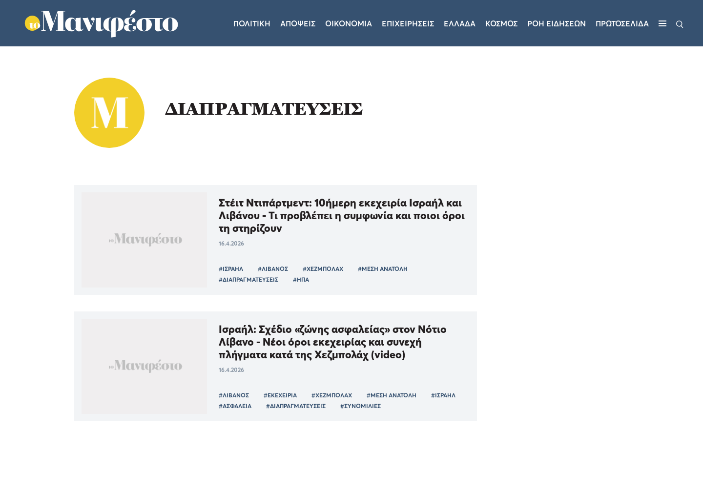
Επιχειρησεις (408, 23)
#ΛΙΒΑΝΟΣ (273, 268)
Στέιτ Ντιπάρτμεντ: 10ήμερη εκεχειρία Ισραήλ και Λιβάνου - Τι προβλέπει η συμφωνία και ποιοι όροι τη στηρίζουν (342, 215)
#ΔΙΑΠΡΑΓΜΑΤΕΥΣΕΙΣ (248, 279)
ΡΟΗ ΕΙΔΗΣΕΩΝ (556, 23)
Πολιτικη (251, 23)
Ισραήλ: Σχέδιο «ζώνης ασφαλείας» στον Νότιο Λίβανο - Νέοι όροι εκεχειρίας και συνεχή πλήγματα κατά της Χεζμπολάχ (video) (333, 342)
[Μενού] (662, 23)
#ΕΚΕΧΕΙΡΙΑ (280, 395)
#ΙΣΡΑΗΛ (231, 268)
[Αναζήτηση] (679, 23)
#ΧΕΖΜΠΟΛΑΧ (323, 268)
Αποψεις (297, 23)
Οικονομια (348, 23)
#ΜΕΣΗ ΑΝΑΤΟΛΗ (383, 268)
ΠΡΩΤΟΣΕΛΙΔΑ (622, 23)
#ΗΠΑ (301, 279)
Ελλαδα (460, 23)
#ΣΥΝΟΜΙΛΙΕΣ (360, 406)
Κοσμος (501, 23)
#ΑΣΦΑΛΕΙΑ (235, 406)
